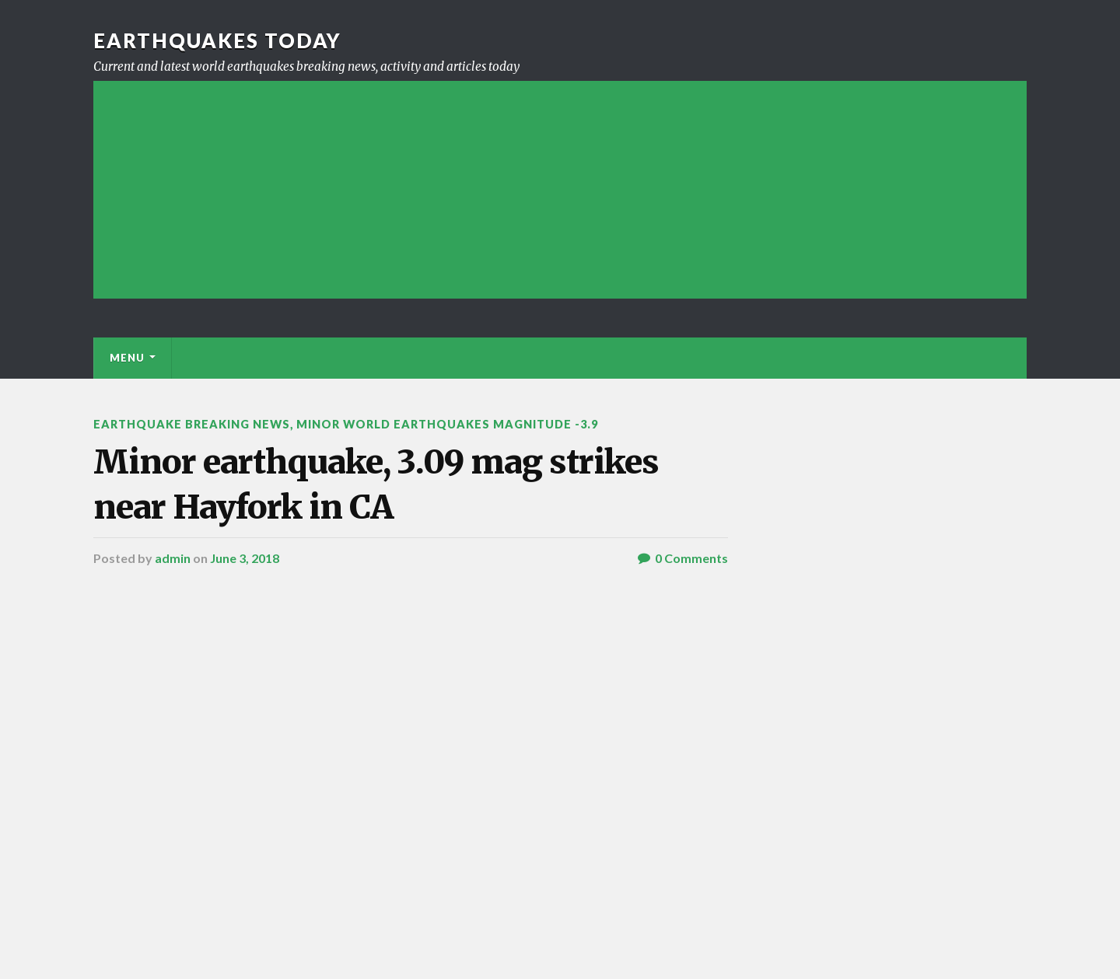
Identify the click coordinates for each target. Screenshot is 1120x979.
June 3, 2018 (244, 558)
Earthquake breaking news (191, 424)
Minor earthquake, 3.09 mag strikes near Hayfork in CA (376, 484)
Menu (127, 357)
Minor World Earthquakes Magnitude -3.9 (447, 424)
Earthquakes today (217, 40)
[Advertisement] (560, 190)
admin (173, 558)
